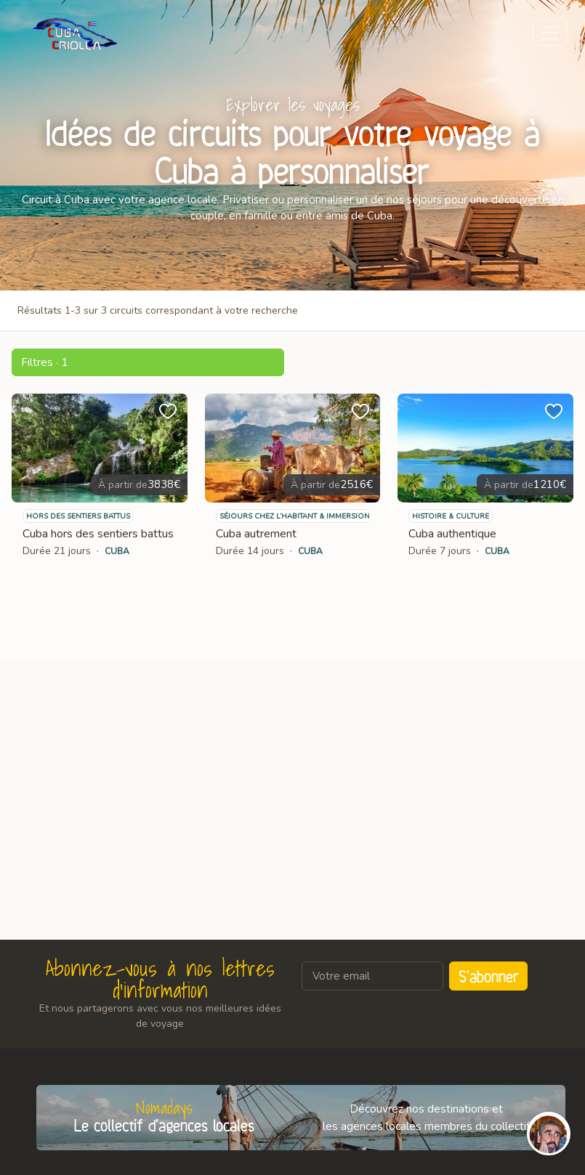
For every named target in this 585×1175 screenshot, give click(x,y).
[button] (148, 362)
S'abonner (489, 976)
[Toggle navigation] (550, 33)
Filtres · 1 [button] (44, 362)
